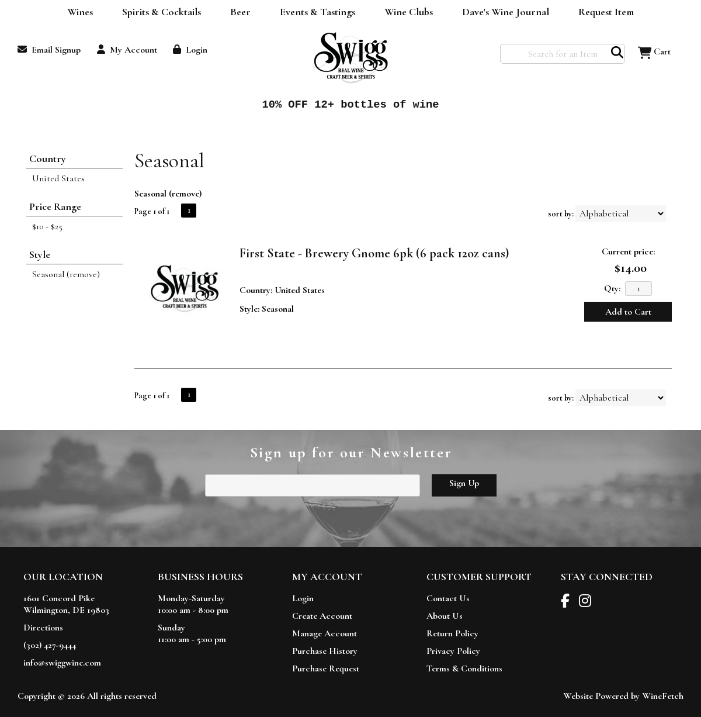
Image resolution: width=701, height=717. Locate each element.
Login (190, 50)
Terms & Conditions (464, 668)
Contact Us (448, 598)
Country (47, 158)
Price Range (55, 206)
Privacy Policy (453, 651)
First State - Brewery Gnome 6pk (374, 253)
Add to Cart (628, 312)
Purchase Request (325, 668)
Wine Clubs (405, 12)
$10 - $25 (47, 226)
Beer (237, 12)
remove (185, 193)
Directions (43, 627)
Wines (76, 12)
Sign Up (464, 483)
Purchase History (325, 651)
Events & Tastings (317, 11)
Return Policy (452, 633)
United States (58, 178)
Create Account (322, 616)
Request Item (606, 11)
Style (39, 254)
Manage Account (324, 633)
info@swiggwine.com (62, 662)
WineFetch (662, 696)
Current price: (628, 251)
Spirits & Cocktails (157, 12)
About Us (444, 616)
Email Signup (49, 50)
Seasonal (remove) (66, 274)
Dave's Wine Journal (501, 12)
